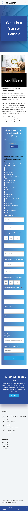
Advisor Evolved (12, 502)
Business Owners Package (12, 205)
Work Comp (8, 207)
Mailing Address (8, 336)
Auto (7, 167)
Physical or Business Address (13, 287)
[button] (14, 395)
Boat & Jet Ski (9, 194)
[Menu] (25, 3)
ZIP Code (6, 333)
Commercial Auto (10, 182)
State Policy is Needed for (11, 346)
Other (7, 212)
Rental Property (9, 174)
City (5, 315)
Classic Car (8, 170)
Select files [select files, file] (14, 146)
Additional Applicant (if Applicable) (14, 259)
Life (7, 189)
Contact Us (5, 444)
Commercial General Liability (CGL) (11, 177)
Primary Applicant (9, 215)
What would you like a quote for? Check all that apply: (13, 164)
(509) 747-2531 (11, 422)
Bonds (7, 201)
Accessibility (5, 448)
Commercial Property (11, 180)
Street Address (7, 297)
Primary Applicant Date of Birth (13, 233)
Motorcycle (8, 191)
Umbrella (8, 196)
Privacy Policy (5, 446)
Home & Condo (9, 172)
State (5, 324)
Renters (8, 185)
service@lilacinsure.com (7, 119)
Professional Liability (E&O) (12, 198)
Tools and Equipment (11, 210)
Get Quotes (5, 442)
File (5, 139)
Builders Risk (9, 203)
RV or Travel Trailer (10, 187)
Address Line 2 (7, 306)
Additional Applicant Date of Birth (13, 277)
